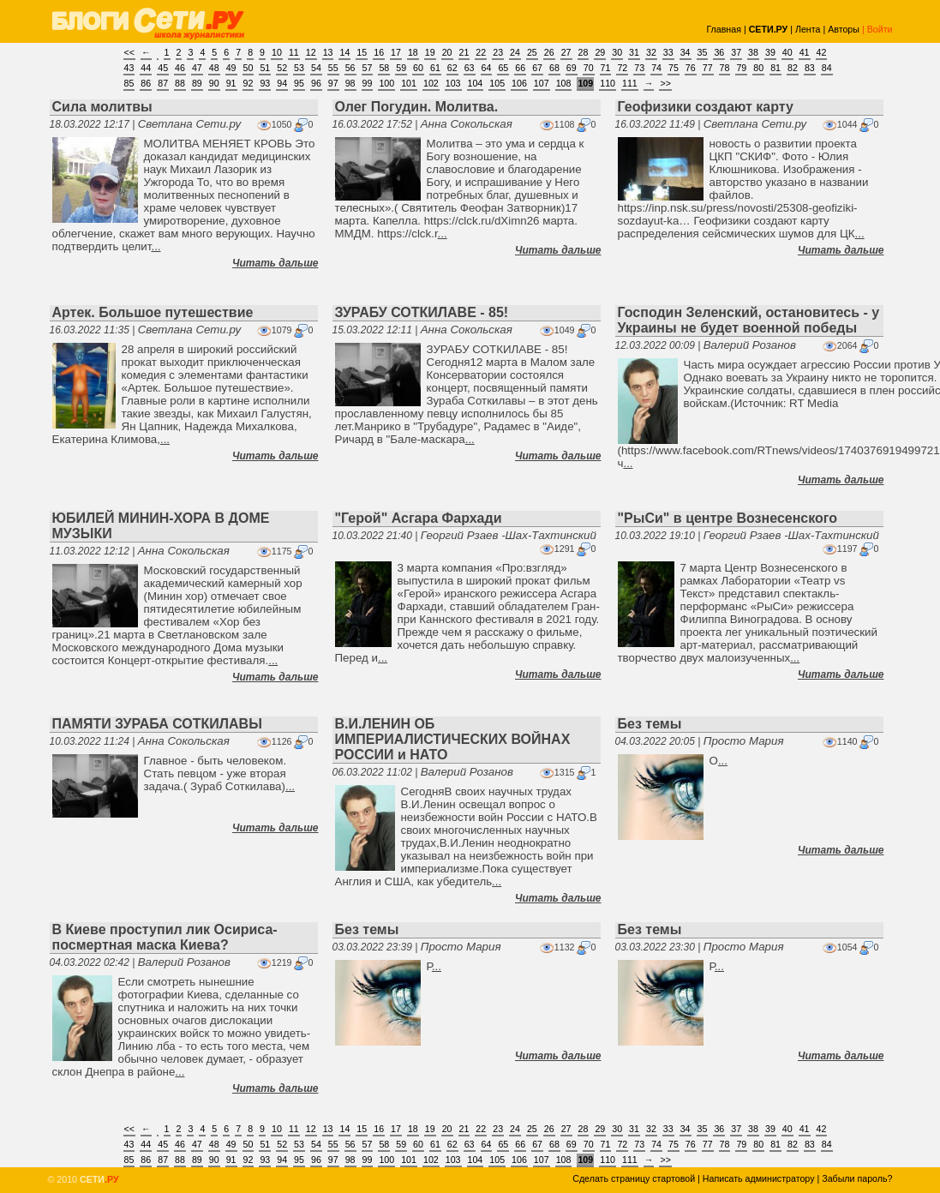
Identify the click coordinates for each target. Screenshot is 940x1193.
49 (231, 68)
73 (639, 68)
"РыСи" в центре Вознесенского (728, 518)
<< (129, 52)
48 (214, 68)
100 (386, 83)
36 (719, 52)
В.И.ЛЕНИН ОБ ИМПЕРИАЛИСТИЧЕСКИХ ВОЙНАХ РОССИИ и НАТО (453, 739)
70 (589, 68)
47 (197, 68)
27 (566, 52)
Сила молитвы (102, 106)
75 (673, 68)
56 (350, 68)
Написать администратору (759, 1178)
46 (180, 68)
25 (532, 52)
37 (736, 52)
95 (299, 83)
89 (197, 83)
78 (725, 68)
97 (333, 83)
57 (367, 68)
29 (600, 52)
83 (810, 68)
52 (282, 68)
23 (498, 52)
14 (344, 52)
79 (741, 68)
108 (564, 83)
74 (656, 68)
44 (146, 68)
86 (146, 83)
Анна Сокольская (466, 123)
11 (294, 52)
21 (464, 52)
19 (430, 52)
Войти (880, 29)
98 (350, 83)
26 (549, 52)
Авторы (843, 29)
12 (311, 52)
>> (665, 83)
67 (537, 68)
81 (775, 68)
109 (585, 83)
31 (634, 52)
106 (519, 83)
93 (265, 83)
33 (668, 52)
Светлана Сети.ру (189, 123)
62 (452, 68)
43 (129, 68)
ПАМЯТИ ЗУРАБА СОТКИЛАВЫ (157, 723)
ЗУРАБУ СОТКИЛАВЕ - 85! (422, 312)
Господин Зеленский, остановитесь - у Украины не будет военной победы (749, 320)
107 (541, 83)
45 (163, 68)
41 (804, 52)
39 (770, 52)
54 (316, 68)
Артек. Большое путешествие (153, 312)
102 (431, 83)
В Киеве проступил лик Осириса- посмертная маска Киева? (165, 937)
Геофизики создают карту (705, 106)
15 (361, 52)
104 (475, 83)
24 (515, 52)
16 (379, 52)
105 (497, 83)
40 (787, 52)
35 (703, 52)
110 (607, 83)
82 (792, 68)
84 (827, 68)
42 (822, 52)
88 (180, 83)
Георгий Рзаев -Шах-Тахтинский (508, 535)
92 (248, 83)
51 (265, 68)
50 (248, 68)
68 (554, 68)
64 (487, 68)
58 (384, 68)
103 (453, 83)
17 (396, 52)
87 (163, 83)
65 (503, 68)
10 (277, 52)
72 (622, 68)
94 (282, 83)
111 (630, 83)
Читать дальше (275, 263)
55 (333, 68)
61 (435, 68)
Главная (723, 29)
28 (583, 52)
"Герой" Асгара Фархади (418, 518)
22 (481, 52)
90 (214, 83)
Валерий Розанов (750, 345)
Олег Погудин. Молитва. (417, 106)
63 (469, 68)
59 (401, 68)
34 (685, 52)
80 (758, 68)
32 (651, 52)
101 (408, 83)
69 (571, 68)
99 (367, 83)
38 (753, 52)
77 (708, 68)
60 (418, 68)
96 (316, 83)
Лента (808, 29)
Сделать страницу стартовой (633, 1178)
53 (299, 68)
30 (617, 52)
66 (520, 68)
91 (231, 83)
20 (447, 52)
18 (413, 52)
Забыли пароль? (857, 1178)
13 (328, 52)
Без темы (650, 723)
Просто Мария (744, 740)
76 (691, 68)
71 (606, 68)
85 (129, 83)
